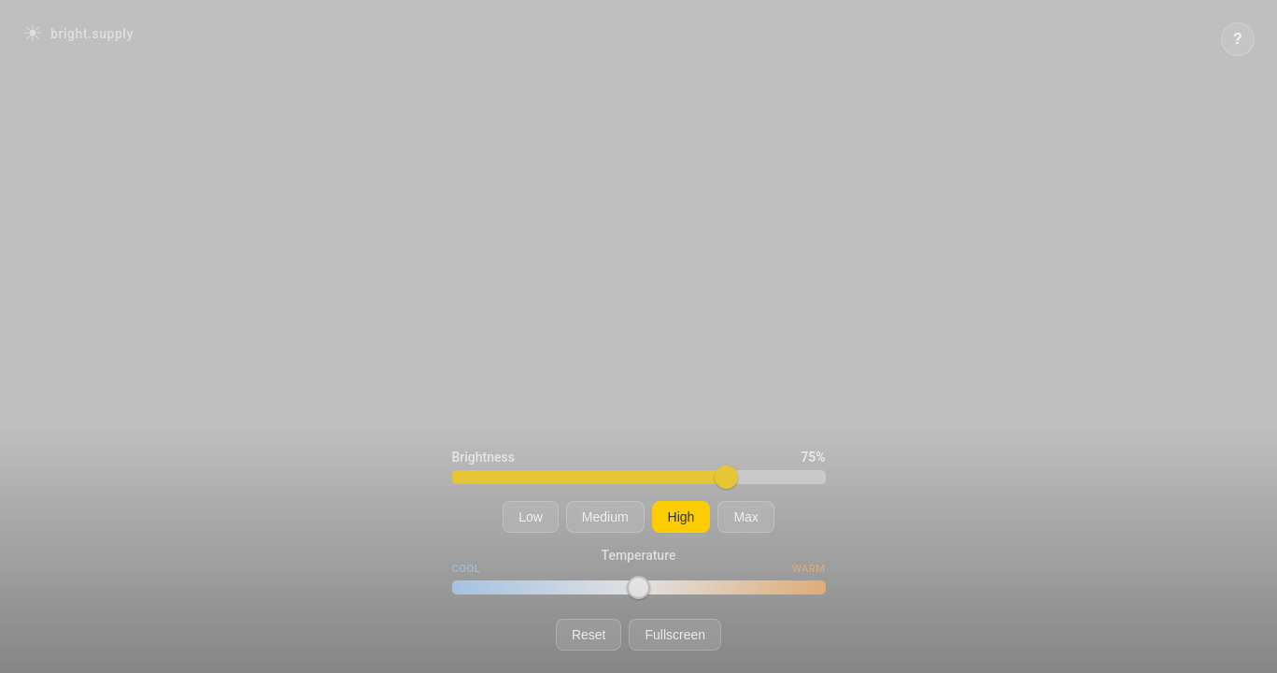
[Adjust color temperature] (639, 587)
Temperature (639, 555)
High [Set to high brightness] (681, 516)
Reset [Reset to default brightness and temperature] (589, 634)
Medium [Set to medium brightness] (605, 516)
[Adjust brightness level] (639, 477)
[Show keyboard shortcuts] (1238, 39)
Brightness (483, 457)
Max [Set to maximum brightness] (745, 516)
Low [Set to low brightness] (530, 516)
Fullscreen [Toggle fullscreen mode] (675, 634)
